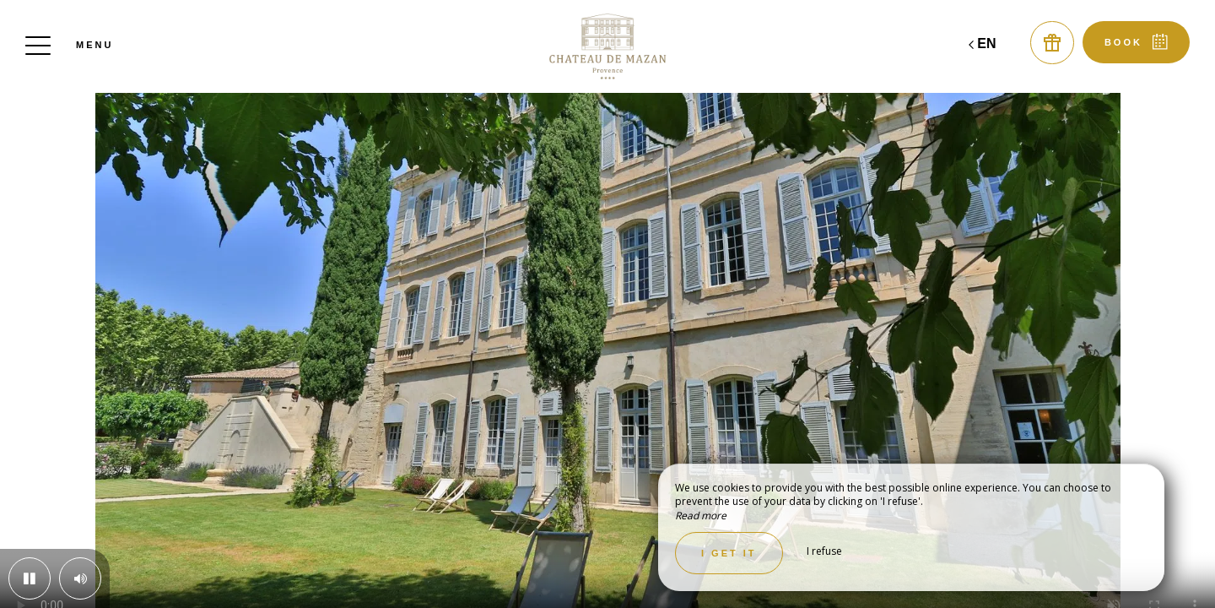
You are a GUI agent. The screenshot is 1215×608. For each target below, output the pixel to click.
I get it (729, 553)
